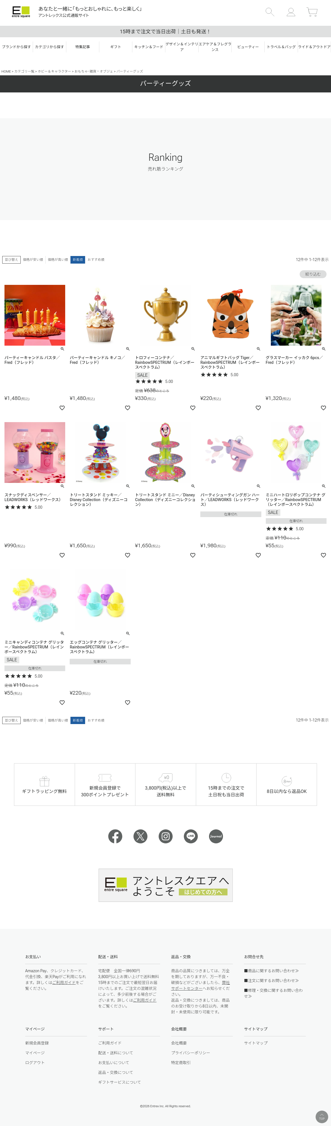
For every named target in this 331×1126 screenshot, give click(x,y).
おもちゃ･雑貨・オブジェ (93, 71)
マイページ (35, 1053)
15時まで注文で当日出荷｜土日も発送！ (165, 31)
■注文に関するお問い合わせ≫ (271, 980)
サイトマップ (255, 1043)
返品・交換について (115, 1072)
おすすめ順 (96, 260)
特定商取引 (181, 1062)
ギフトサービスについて (119, 1082)
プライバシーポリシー (190, 1053)
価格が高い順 (58, 260)
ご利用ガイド (64, 982)
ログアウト (35, 1062)
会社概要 (179, 1043)
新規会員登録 (37, 1043)
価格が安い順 (33, 260)
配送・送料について (115, 1053)
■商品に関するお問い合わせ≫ (271, 971)
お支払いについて (114, 1062)
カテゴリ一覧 (24, 71)
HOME (6, 71)
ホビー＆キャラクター (54, 71)
